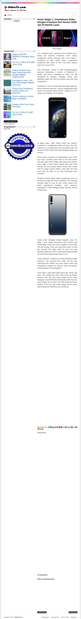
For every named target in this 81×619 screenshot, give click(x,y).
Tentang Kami (55, 617)
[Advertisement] (57, 356)
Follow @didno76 (9, 124)
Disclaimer (74, 617)
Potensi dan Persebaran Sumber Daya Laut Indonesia (22, 90)
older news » (73, 612)
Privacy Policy (65, 617)
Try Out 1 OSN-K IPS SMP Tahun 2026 (23, 63)
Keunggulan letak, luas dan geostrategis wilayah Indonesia (23, 82)
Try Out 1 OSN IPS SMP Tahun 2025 (22, 113)
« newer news (42, 612)
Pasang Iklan (45, 617)
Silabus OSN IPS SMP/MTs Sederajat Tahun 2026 (23, 56)
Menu (74, 15)
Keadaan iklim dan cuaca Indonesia (23, 105)
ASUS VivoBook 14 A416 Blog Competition (22, 97)
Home (9, 15)
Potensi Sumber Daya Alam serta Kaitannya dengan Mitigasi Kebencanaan (21, 73)
